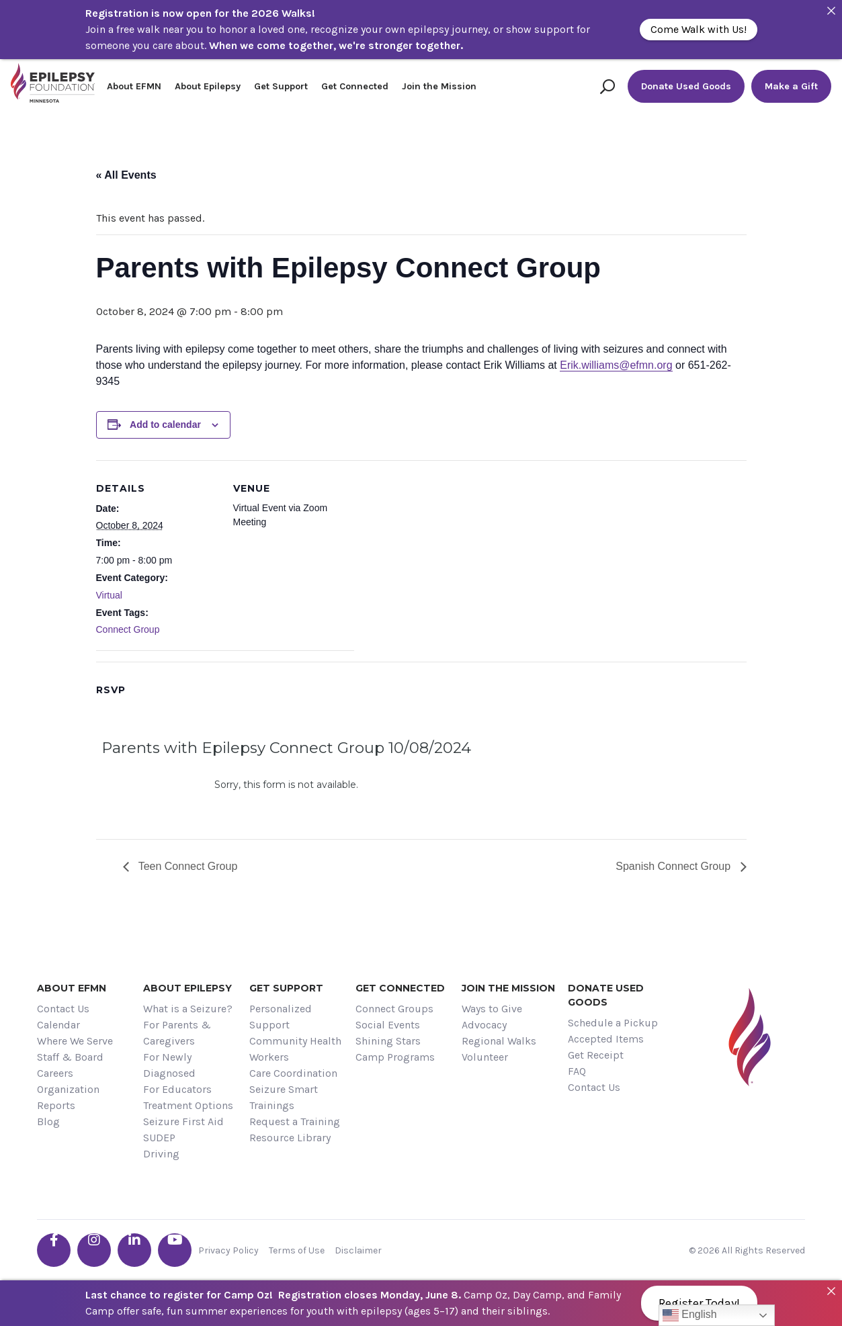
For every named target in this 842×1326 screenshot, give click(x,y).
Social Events (387, 1024)
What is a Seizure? (188, 1008)
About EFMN (134, 86)
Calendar (58, 1024)
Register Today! (699, 1303)
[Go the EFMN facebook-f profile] (54, 1250)
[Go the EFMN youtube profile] (175, 1250)
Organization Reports (68, 1097)
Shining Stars (388, 1040)
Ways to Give (492, 1008)
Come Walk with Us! (698, 29)
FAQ (577, 1071)
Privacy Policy (228, 1250)
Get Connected (354, 86)
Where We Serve (75, 1040)
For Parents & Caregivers (177, 1032)
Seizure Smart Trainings (283, 1097)
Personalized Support (280, 1016)
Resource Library (290, 1137)
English (690, 1315)
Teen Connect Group (187, 866)
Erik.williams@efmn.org (616, 365)
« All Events (126, 175)
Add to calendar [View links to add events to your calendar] (165, 424)
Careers (55, 1073)
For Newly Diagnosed (169, 1065)
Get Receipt (596, 1055)
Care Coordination (293, 1073)
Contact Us (63, 1008)
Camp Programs (395, 1057)
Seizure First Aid (183, 1121)
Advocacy (484, 1024)
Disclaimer (358, 1250)
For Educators (177, 1089)
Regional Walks (499, 1040)
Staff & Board (70, 1057)
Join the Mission (439, 86)
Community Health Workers (295, 1048)
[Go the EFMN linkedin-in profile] (134, 1250)
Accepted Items (606, 1038)
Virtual (109, 595)
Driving (161, 1153)
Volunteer (485, 1057)
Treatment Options (188, 1105)
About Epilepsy (208, 86)
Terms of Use (297, 1250)
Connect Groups (394, 1008)
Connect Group (128, 629)
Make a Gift (791, 86)
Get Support (281, 86)
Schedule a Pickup (613, 1022)
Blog (48, 1121)
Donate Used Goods (686, 86)
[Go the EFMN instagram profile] (94, 1250)
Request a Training (294, 1121)
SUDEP (159, 1137)
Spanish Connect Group (674, 866)
